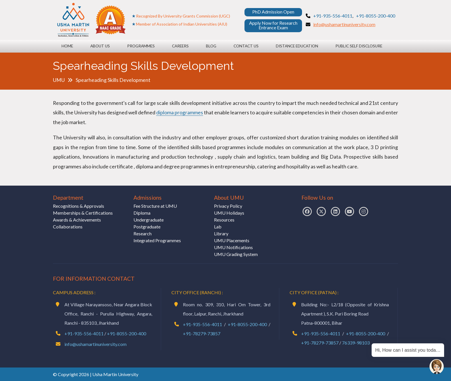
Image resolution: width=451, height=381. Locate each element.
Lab (217, 226)
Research (142, 233)
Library (221, 233)
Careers (180, 46)
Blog (211, 46)
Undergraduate (148, 219)
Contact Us (246, 46)
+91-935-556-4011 (332, 15)
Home (67, 46)
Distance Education (297, 46)
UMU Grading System (236, 254)
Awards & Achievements (77, 219)
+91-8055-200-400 (375, 15)
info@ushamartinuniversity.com (344, 24)
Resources (224, 219)
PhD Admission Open (273, 11)
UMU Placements (231, 240)
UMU (59, 80)
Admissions (147, 197)
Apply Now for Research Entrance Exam (273, 25)
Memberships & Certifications (83, 212)
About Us (100, 46)
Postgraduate (146, 226)
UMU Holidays (229, 212)
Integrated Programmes (157, 240)
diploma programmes (179, 112)
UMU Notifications (233, 247)
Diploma (141, 212)
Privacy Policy (228, 206)
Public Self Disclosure (358, 46)
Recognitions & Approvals (78, 206)
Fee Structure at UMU (155, 206)
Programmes (141, 46)
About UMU (229, 197)
